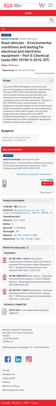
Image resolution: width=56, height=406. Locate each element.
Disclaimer (17, 403)
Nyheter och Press (11, 386)
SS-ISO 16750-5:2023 (25, 70)
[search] (24, 20)
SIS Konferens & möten (13, 390)
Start (3, 29)
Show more (45, 193)
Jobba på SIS (9, 378)
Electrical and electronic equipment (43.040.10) (17, 138)
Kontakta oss (9, 374)
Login (28, 13)
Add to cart (47, 183)
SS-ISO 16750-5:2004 (26, 235)
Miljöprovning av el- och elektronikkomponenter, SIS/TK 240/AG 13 (27, 211)
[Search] (51, 20)
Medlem (6, 382)
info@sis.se (8, 342)
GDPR (26, 403)
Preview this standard (45, 73)
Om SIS (6, 370)
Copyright (5, 403)
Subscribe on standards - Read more (34, 174)
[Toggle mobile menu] (50, 5)
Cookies (34, 403)
